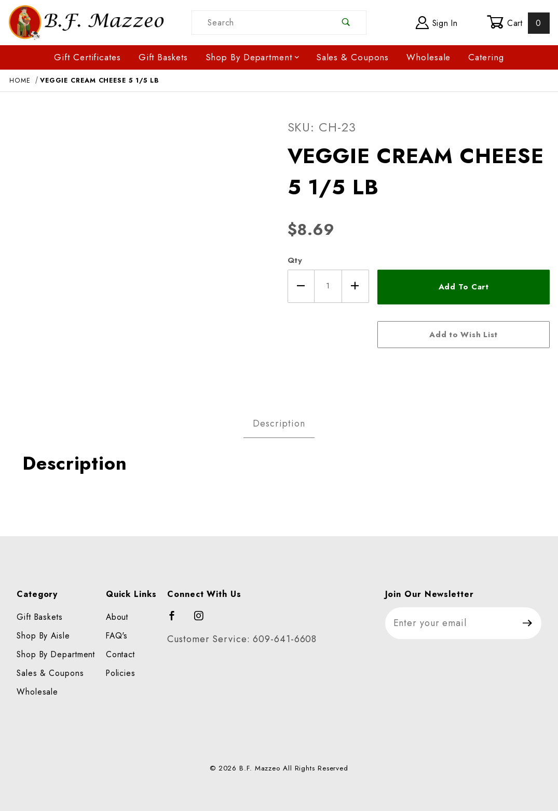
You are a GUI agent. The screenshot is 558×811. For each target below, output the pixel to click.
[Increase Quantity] (356, 286)
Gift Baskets (163, 57)
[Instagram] (203, 620)
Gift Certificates (87, 57)
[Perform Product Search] (346, 22)
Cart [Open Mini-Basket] (518, 22)
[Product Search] (259, 22)
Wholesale (428, 57)
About (117, 617)
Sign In (437, 22)
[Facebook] (176, 620)
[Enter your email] (449, 623)
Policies (120, 673)
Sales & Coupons (352, 57)
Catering (485, 57)
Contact (120, 654)
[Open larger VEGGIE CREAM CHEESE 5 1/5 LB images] (139, 247)
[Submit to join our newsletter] (527, 623)
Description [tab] (279, 423)
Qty (295, 260)
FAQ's (117, 636)
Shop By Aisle (43, 636)
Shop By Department (253, 57)
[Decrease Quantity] (301, 286)
